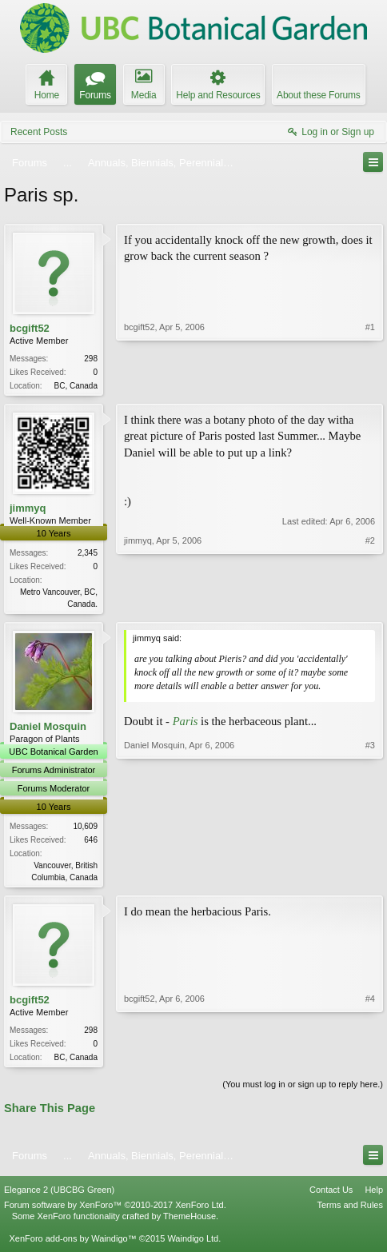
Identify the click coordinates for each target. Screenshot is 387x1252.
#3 (370, 878)
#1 (370, 384)
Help (374, 1196)
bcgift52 (30, 328)
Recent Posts (38, 132)
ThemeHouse (189, 1222)
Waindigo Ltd (192, 1245)
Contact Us (331, 1196)
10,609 (85, 829)
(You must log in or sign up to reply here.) (302, 1090)
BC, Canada (76, 385)
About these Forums (318, 95)
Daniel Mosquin (48, 730)
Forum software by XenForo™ (115, 1211)
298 (91, 358)
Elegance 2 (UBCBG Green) (59, 1196)
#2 (370, 603)
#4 (370, 1060)
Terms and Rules (350, 1211)
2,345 (88, 554)
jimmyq (28, 510)
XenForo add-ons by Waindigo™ (72, 1245)
